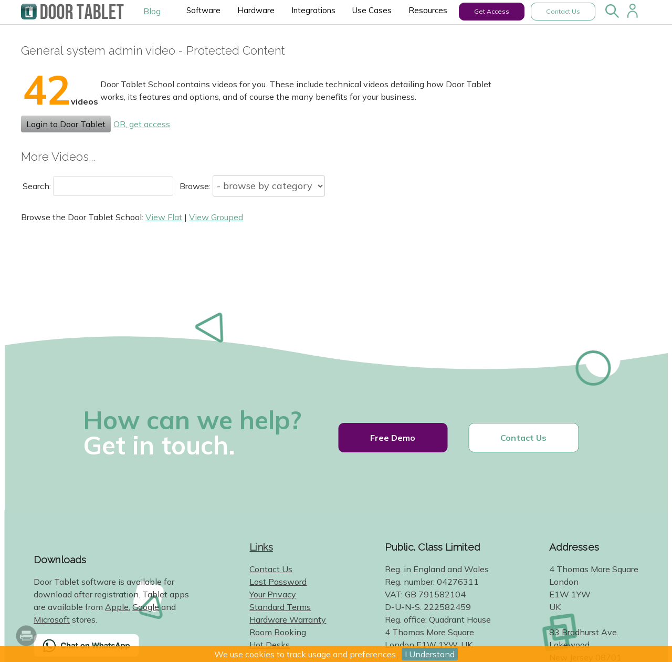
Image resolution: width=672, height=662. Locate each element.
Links (261, 547)
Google (145, 607)
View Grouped (216, 217)
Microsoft (52, 619)
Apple (117, 607)
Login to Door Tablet (66, 124)
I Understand (430, 654)
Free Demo (392, 437)
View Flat (163, 217)
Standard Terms (280, 607)
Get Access (491, 11)
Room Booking (277, 632)
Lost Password (278, 581)
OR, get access (141, 124)
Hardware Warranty (287, 619)
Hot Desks (269, 644)
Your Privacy (272, 594)
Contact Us (563, 11)
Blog (152, 11)
